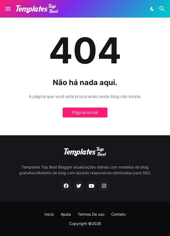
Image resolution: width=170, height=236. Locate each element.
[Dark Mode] (152, 8)
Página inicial (85, 112)
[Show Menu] (7, 8)
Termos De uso (91, 214)
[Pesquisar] (162, 8)
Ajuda (66, 214)
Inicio (49, 214)
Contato (118, 214)
